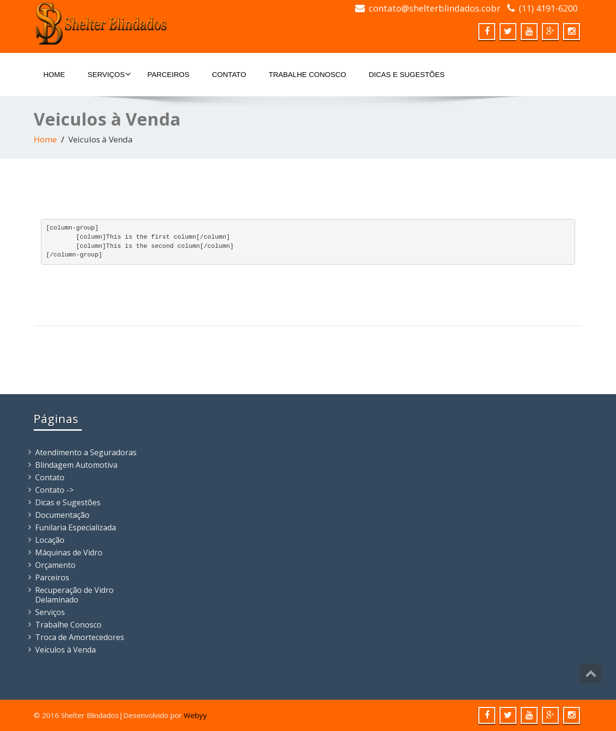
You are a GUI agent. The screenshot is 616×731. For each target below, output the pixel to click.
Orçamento (55, 565)
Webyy (195, 715)
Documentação (62, 515)
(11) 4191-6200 (548, 8)
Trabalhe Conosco (307, 74)
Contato (229, 74)
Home (54, 74)
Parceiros (168, 74)
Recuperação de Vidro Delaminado (74, 595)
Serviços (109, 74)
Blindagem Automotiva (76, 465)
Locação (49, 540)
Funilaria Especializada (75, 527)
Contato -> (54, 490)
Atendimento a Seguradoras (86, 452)
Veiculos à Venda (65, 649)
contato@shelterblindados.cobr (434, 8)
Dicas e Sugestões (407, 74)
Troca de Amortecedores (79, 637)
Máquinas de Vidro (69, 552)
